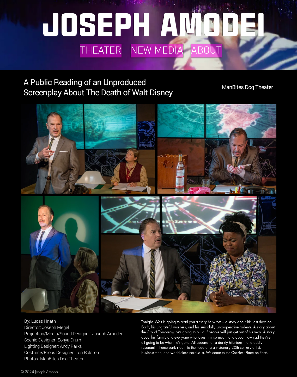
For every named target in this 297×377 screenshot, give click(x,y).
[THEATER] (101, 50)
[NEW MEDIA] (157, 50)
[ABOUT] (206, 50)
